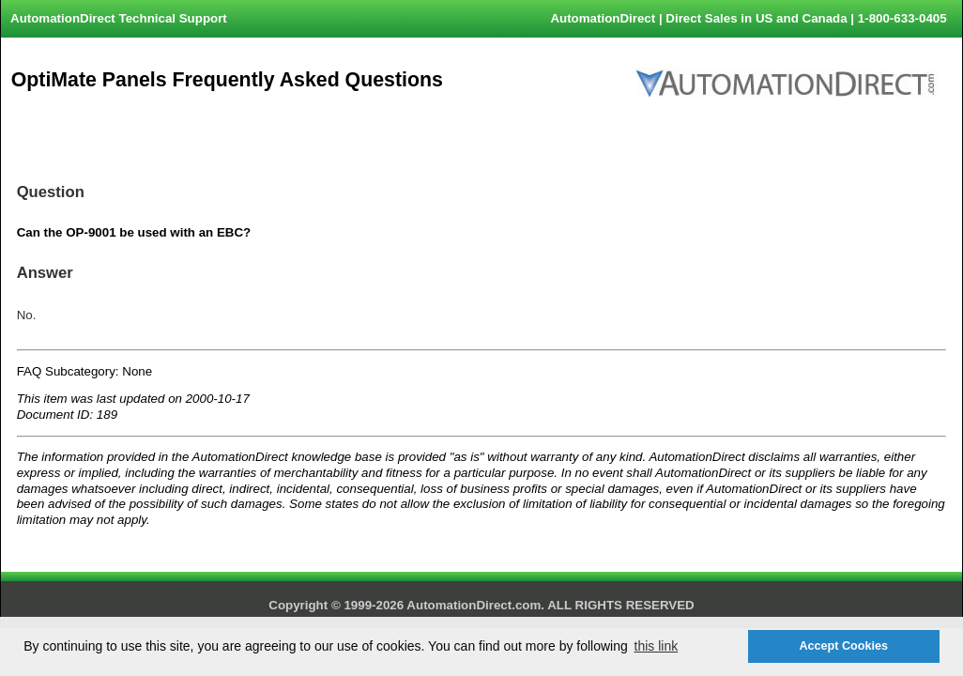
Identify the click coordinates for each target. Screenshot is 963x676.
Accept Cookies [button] (843, 646)
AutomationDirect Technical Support (118, 18)
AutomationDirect (602, 18)
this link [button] (656, 645)
